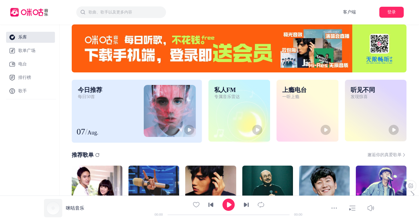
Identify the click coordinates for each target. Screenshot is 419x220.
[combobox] (121, 12)
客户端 (349, 12)
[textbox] (125, 12)
